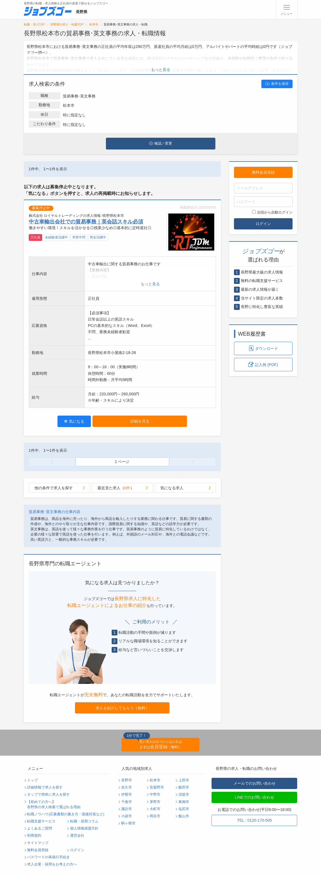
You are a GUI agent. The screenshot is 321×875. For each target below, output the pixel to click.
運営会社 (77, 835)
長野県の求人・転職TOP (66, 24)
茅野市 (155, 802)
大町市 (155, 809)
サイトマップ (37, 843)
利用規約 (34, 835)
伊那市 (126, 794)
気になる (74, 421)
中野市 (155, 794)
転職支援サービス (41, 821)
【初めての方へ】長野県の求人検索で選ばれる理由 (53, 804)
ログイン (263, 223)
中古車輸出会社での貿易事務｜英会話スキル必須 (86, 221)
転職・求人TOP (34, 24)
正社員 (35, 237)
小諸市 (126, 816)
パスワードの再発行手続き (48, 857)
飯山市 (183, 816)
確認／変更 (160, 143)
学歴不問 (78, 237)
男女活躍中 (98, 237)
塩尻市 (183, 809)
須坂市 (183, 794)
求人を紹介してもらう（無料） (122, 708)
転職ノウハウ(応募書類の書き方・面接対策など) (65, 814)
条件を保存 (277, 84)
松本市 (93, 24)
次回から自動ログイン (272, 212)
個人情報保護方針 (84, 828)
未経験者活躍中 (56, 237)
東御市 (183, 802)
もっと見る (160, 69)
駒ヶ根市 (128, 823)
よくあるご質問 (39, 828)
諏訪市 (126, 809)
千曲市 (126, 802)
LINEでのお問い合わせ (254, 797)
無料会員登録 (263, 172)
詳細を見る (139, 421)
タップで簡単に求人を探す (48, 794)
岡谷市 (155, 816)
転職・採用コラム (84, 821)
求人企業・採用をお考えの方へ (52, 864)
